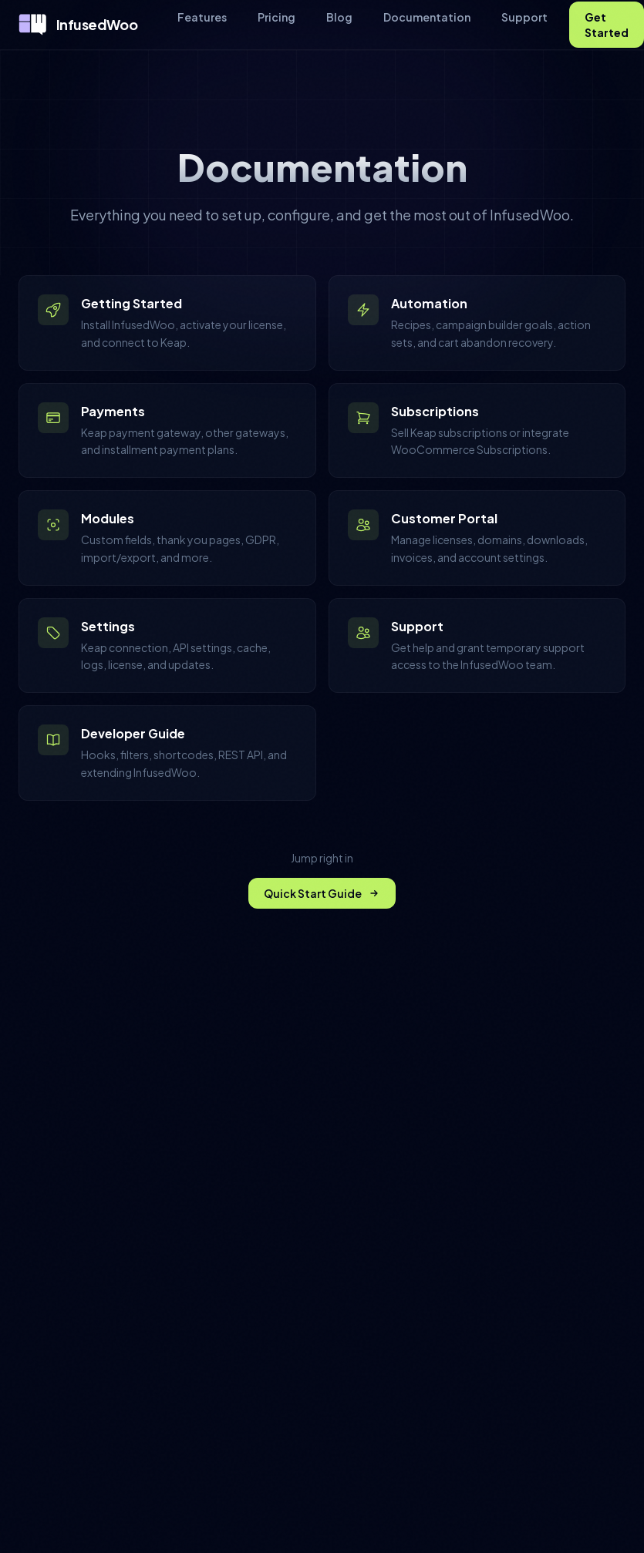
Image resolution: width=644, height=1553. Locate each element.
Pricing (276, 17)
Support (524, 17)
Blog (339, 17)
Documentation (426, 17)
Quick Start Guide (322, 893)
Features (202, 17)
